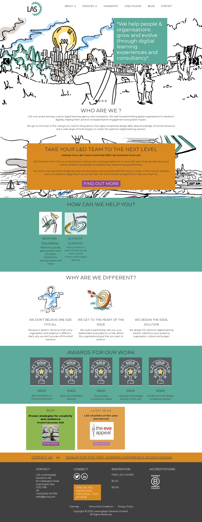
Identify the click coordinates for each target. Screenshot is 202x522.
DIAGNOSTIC (111, 6)
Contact (166, 6)
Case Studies (133, 6)
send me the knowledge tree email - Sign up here (87, 492)
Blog (151, 6)
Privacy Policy (125, 506)
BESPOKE (50, 238)
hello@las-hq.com (45, 496)
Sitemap (74, 506)
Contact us (42, 457)
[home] (35, 9)
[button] (70, 6)
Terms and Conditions (101, 506)
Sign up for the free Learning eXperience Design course (119, 457)
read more (50, 443)
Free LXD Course (123, 474)
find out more (101, 183)
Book (115, 487)
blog (50, 411)
